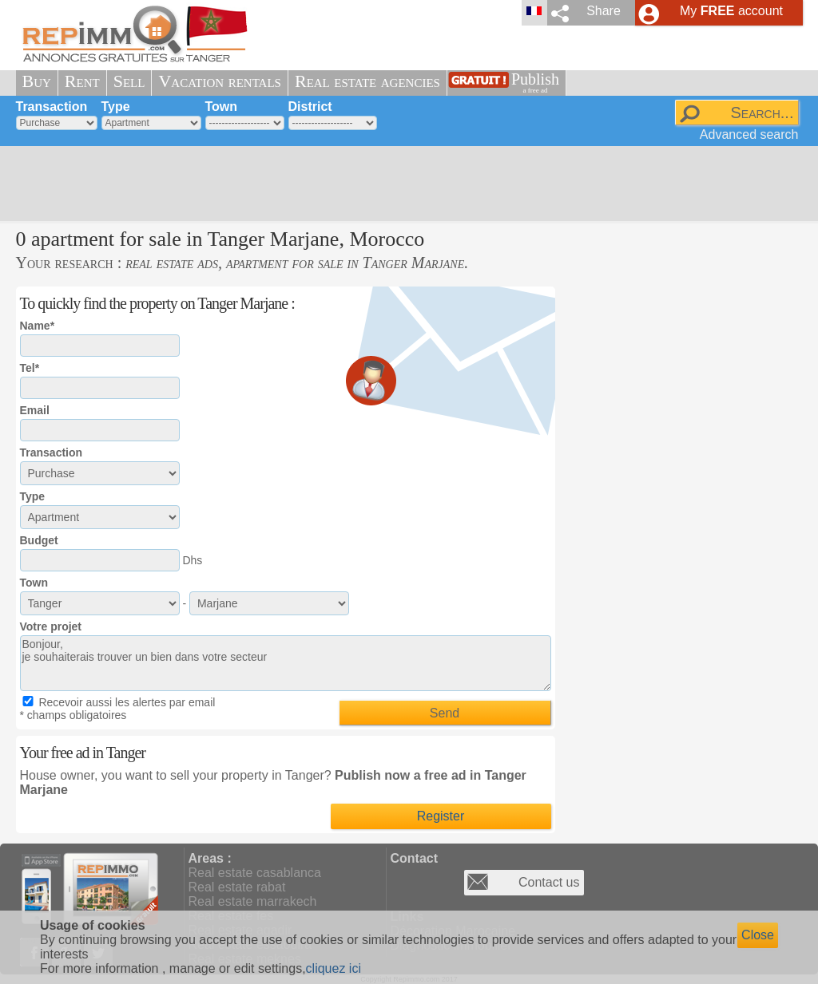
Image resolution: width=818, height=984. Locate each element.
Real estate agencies (367, 81)
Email (35, 410)
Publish (535, 82)
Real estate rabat (237, 887)
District (310, 106)
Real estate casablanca (255, 872)
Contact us (548, 882)
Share (603, 11)
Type (115, 106)
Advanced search (749, 134)
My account (731, 11)
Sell (129, 81)
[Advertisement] (403, 183)
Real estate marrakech (253, 901)
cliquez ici (333, 968)
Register (441, 816)
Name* (37, 325)
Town (221, 106)
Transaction (52, 106)
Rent (82, 81)
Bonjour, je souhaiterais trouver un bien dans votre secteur (285, 663)
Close (757, 935)
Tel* (30, 368)
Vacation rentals (219, 81)
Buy (36, 81)
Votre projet (51, 626)
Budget (39, 540)
